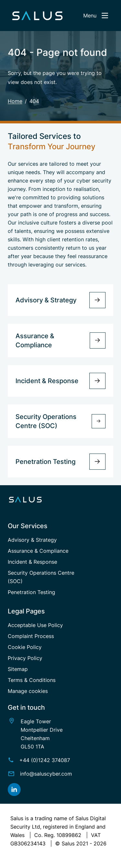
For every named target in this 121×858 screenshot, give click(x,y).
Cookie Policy (25, 647)
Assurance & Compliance (38, 551)
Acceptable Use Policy (35, 625)
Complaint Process (31, 636)
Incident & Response (32, 562)
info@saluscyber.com (46, 773)
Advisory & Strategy (32, 540)
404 (34, 101)
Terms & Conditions (31, 680)
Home (15, 101)
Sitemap (18, 669)
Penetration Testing (31, 592)
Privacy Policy (25, 658)
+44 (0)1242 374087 (44, 760)
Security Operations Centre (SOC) (41, 577)
